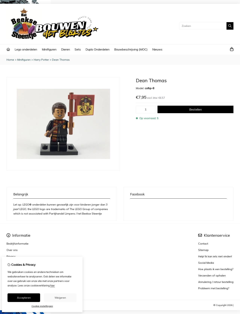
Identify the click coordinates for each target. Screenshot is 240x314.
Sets (78, 49)
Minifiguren (49, 49)
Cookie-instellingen (42, 306)
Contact (203, 243)
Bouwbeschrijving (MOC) (131, 49)
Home (10, 59)
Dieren (65, 49)
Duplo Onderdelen (98, 49)
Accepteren (24, 297)
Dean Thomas (61, 59)
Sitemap (203, 250)
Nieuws (157, 49)
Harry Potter (41, 59)
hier (52, 285)
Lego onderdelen (26, 49)
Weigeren (60, 297)
